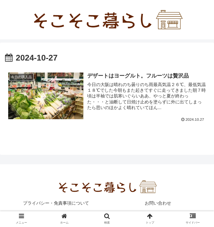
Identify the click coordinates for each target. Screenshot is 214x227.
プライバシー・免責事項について (56, 203)
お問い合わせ (158, 203)
